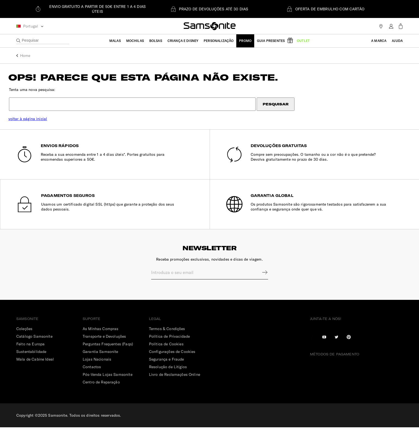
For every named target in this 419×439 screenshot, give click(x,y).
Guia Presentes (271, 41)
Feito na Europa (30, 355)
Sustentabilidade (31, 363)
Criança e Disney (182, 41)
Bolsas (155, 41)
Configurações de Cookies (172, 363)
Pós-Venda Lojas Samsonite (107, 386)
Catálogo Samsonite (34, 348)
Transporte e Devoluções (104, 348)
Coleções (24, 340)
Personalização (219, 41)
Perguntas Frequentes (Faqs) (108, 355)
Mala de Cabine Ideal (35, 370)
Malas (115, 41)
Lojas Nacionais (97, 370)
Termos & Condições (167, 340)
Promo (245, 41)
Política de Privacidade (169, 348)
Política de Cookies (166, 355)
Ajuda (397, 41)
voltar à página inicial (35, 122)
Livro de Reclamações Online (174, 386)
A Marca (378, 41)
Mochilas (135, 41)
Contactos (92, 378)
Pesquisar (283, 108)
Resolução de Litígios (168, 378)
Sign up (261, 284)
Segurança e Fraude (166, 370)
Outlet (303, 41)
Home (25, 55)
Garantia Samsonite (100, 363)
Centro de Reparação (101, 393)
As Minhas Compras (101, 340)
